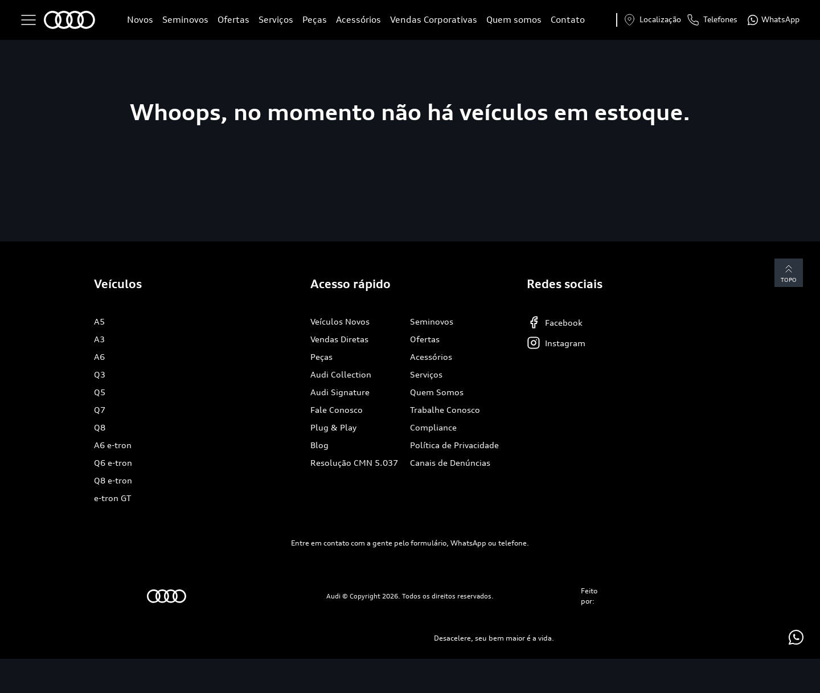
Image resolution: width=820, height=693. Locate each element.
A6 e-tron (113, 445)
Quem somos (514, 19)
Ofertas (233, 19)
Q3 (99, 374)
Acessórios (358, 19)
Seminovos (185, 19)
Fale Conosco (336, 410)
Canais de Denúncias (450, 463)
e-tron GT (112, 498)
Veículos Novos (340, 321)
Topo (789, 272)
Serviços (276, 19)
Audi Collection (340, 374)
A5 (99, 321)
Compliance (433, 427)
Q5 (99, 392)
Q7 (99, 410)
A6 (99, 357)
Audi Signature (340, 392)
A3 (99, 339)
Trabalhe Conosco (445, 410)
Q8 (99, 427)
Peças (314, 19)
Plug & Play (333, 427)
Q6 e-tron (113, 463)
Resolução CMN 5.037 (354, 463)
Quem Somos (437, 392)
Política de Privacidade (454, 445)
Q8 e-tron (113, 480)
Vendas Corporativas (433, 19)
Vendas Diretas (339, 339)
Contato (568, 19)
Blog (319, 445)
